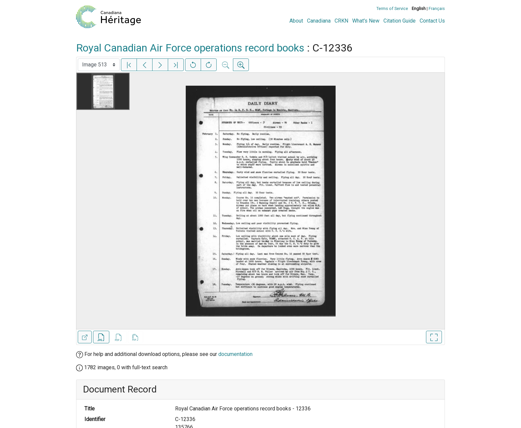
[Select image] (99, 64)
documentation (235, 354)
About (296, 21)
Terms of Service (392, 8)
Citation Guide (399, 21)
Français (437, 8)
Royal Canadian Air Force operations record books (190, 48)
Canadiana (319, 21)
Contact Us (432, 21)
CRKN (341, 21)
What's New (365, 21)
